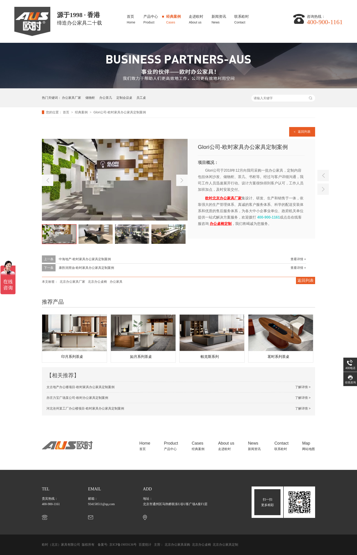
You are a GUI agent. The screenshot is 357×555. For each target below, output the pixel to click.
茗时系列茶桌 (278, 357)
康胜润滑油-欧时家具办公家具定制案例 (86, 268)
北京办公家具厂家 (72, 281)
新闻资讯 (219, 18)
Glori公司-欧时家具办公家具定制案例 (119, 112)
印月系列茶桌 (72, 357)
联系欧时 (241, 18)
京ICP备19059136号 (123, 544)
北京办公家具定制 (225, 544)
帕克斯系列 (210, 357)
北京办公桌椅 (97, 281)
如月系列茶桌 (141, 357)
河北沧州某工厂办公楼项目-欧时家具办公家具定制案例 (85, 408)
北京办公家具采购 (178, 544)
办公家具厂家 (71, 97)
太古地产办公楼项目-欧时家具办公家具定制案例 (80, 387)
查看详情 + (298, 259)
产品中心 (150, 18)
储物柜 (90, 97)
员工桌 (141, 97)
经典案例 (173, 18)
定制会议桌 (124, 97)
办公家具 (116, 281)
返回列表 (304, 131)
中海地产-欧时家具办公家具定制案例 (85, 259)
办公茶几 (105, 97)
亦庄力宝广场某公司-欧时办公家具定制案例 (77, 398)
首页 (131, 18)
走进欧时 (196, 18)
